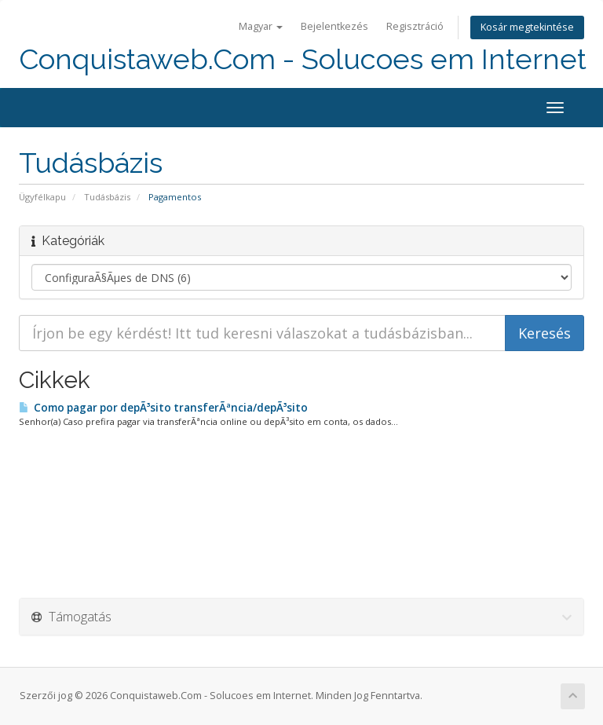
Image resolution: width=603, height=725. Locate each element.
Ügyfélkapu (42, 197)
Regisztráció (415, 26)
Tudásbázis (107, 197)
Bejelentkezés (334, 26)
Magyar (261, 26)
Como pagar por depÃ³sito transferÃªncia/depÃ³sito (163, 408)
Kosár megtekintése (527, 27)
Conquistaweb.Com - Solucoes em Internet (303, 59)
